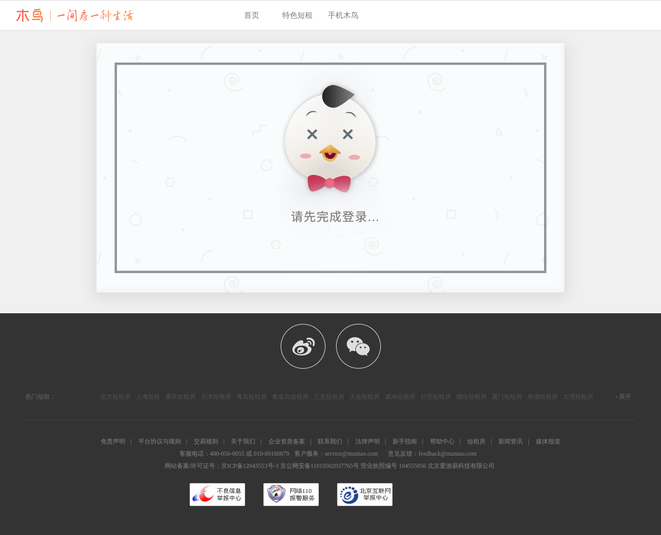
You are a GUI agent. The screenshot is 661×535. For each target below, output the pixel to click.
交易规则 (206, 441)
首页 (251, 15)
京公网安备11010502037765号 (319, 465)
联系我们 (330, 441)
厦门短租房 (507, 396)
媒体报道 (548, 441)
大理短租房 (578, 396)
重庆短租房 (180, 396)
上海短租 (148, 396)
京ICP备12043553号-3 (250, 465)
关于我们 (243, 441)
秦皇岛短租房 (290, 396)
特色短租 (297, 15)
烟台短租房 (471, 396)
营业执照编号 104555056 (393, 465)
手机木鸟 (343, 15)
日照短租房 (435, 396)
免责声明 (113, 441)
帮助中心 (442, 441)
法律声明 (367, 441)
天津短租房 (216, 396)
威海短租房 (400, 396)
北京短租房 (115, 396)
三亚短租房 (329, 396)
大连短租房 (364, 396)
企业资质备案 (286, 441)
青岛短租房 (251, 396)
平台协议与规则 (159, 441)
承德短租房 (542, 396)
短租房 (476, 441)
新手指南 (405, 441)
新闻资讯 (510, 441)
